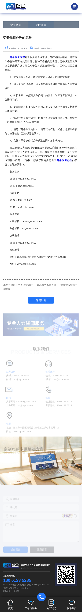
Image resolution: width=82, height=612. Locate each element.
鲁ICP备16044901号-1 (19, 588)
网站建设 (6, 591)
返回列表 (41, 300)
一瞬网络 (15, 591)
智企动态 (15, 24)
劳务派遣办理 (25, 285)
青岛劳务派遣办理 (46, 285)
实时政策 (41, 24)
